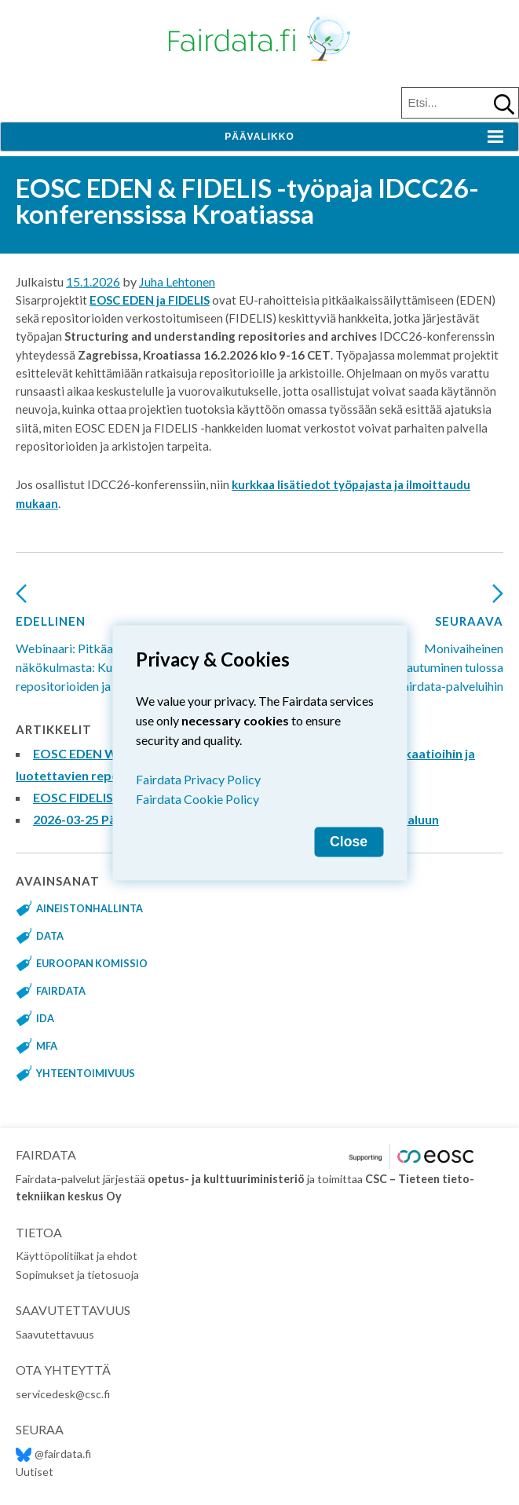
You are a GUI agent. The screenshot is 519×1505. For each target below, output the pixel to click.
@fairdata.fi (53, 1453)
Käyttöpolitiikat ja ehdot (76, 1255)
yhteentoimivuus (85, 1073)
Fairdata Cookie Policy (197, 798)
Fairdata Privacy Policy (198, 778)
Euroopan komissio (92, 963)
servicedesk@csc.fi (63, 1394)
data (50, 936)
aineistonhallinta (89, 908)
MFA (46, 1045)
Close (348, 841)
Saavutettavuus (55, 1334)
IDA (45, 1018)
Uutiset (34, 1471)
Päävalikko (259, 136)
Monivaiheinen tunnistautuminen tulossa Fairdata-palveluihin (430, 644)
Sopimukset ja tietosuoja (77, 1274)
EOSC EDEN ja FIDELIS (150, 300)
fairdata (61, 990)
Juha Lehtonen (177, 281)
